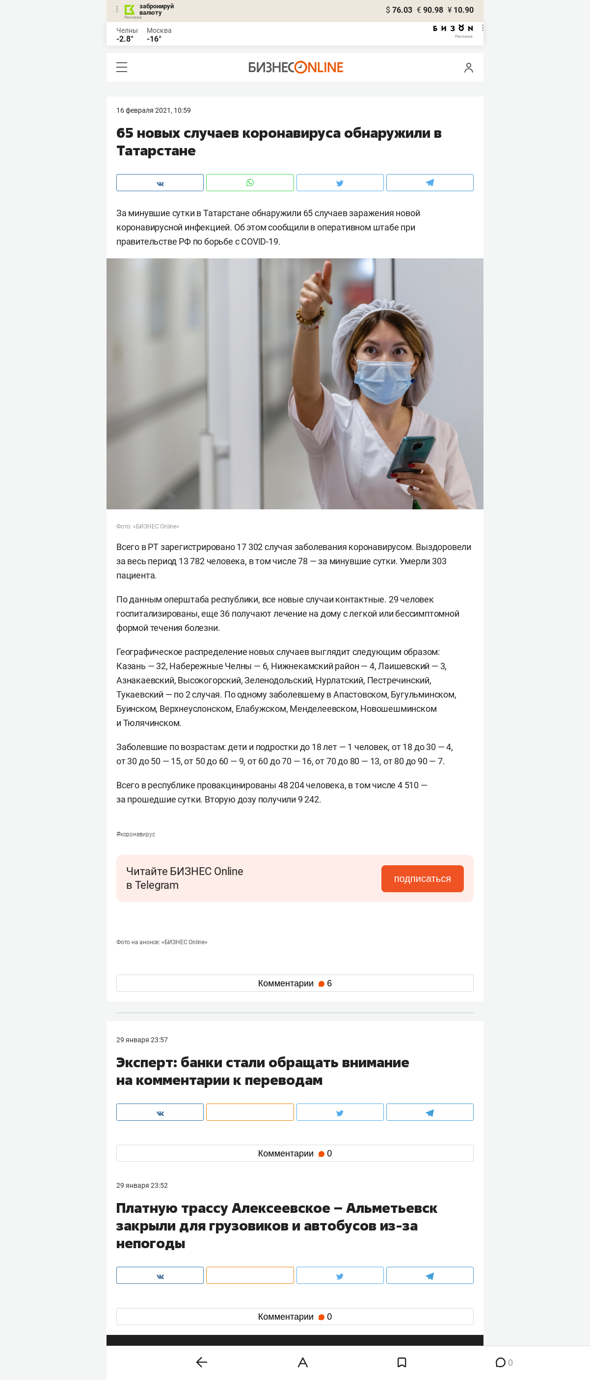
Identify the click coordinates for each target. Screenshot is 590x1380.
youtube (137, 1312)
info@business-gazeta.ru (154, 1247)
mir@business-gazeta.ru (273, 1247)
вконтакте (141, 1280)
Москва (159, 30)
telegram (138, 1296)
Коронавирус (135, 834)
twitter (313, 1280)
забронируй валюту (156, 9)
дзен (310, 1296)
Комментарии (295, 983)
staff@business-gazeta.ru (394, 1235)
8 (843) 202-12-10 (143, 1235)
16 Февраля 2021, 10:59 (153, 110)
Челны (127, 30)
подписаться (422, 878)
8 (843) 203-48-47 (263, 1235)
